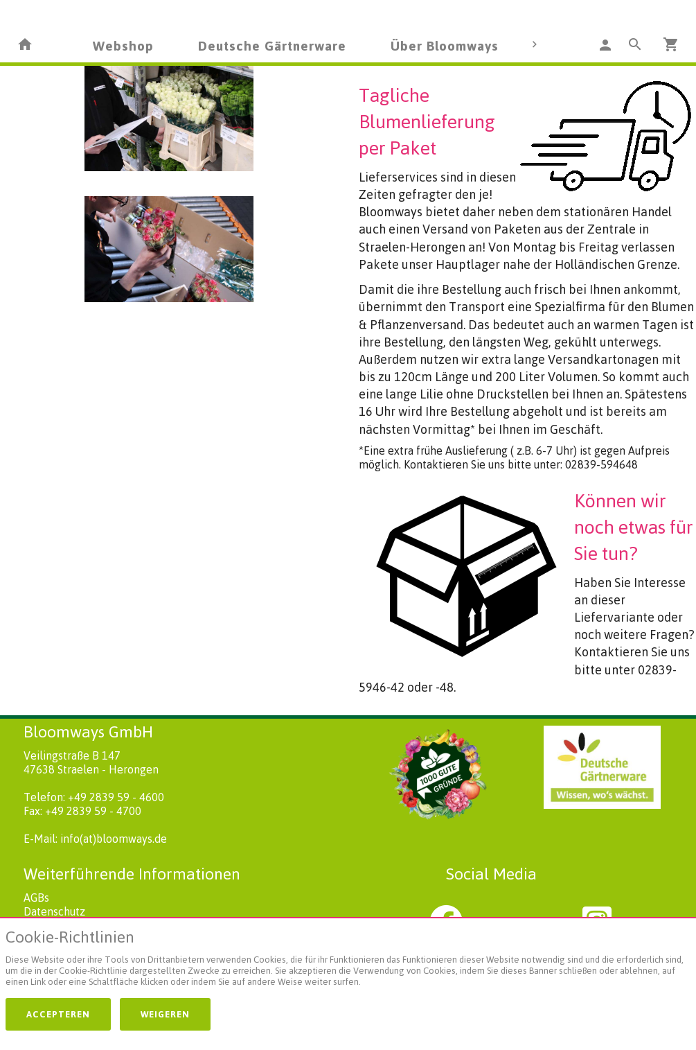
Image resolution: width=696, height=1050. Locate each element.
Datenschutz (54, 911)
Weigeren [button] (165, 1014)
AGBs (36, 897)
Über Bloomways (445, 45)
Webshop (123, 45)
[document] (348, 961)
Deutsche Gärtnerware (272, 45)
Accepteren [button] (58, 1014)
